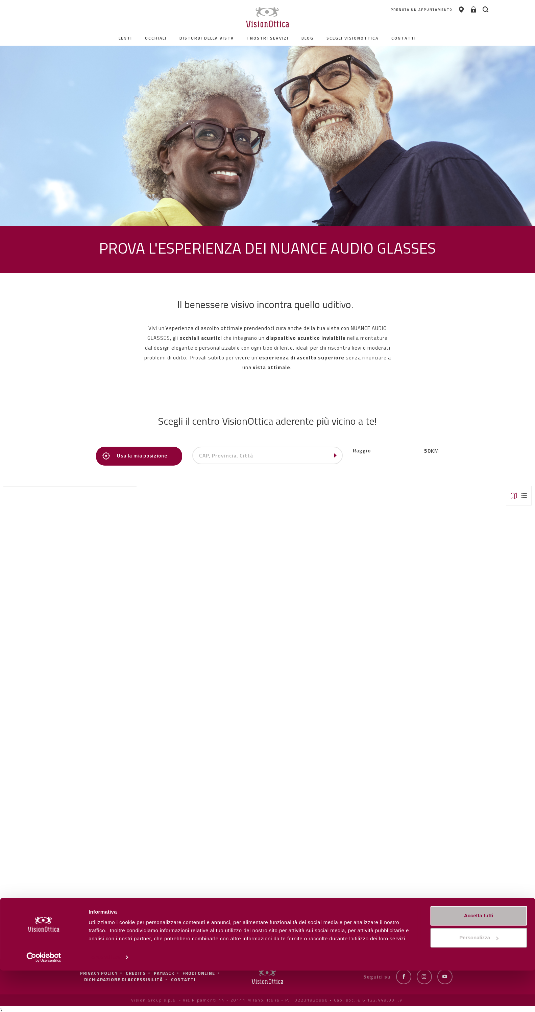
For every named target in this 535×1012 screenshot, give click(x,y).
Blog (308, 38)
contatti (404, 38)
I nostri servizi (268, 38)
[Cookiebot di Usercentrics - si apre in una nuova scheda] (43, 999)
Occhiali (156, 38)
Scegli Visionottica (353, 38)
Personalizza (104, 999)
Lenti (125, 38)
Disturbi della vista (207, 38)
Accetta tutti (478, 957)
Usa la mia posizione (136, 456)
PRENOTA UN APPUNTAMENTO (385, 10)
